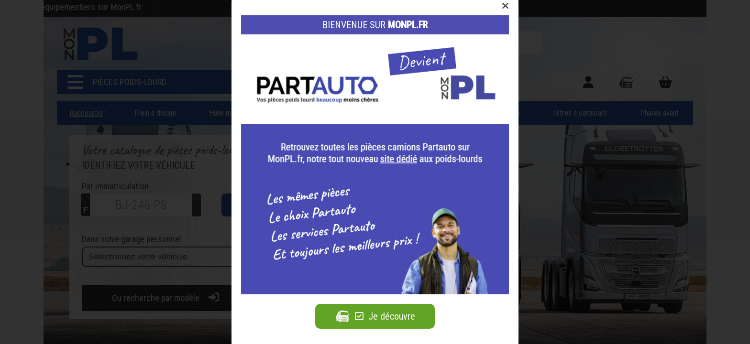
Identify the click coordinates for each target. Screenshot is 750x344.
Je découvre (375, 316)
